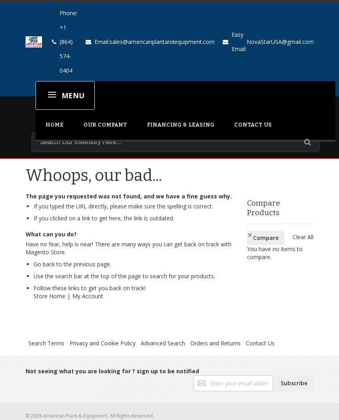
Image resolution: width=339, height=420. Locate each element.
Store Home (49, 296)
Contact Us (260, 343)
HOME (55, 125)
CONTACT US (253, 125)
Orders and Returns (215, 343)
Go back (44, 264)
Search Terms (46, 343)
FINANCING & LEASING (180, 125)
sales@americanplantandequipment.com (162, 42)
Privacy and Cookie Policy (103, 343)
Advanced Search (163, 343)
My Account (87, 296)
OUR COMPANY (105, 125)
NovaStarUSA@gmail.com (280, 42)
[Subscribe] (294, 383)
